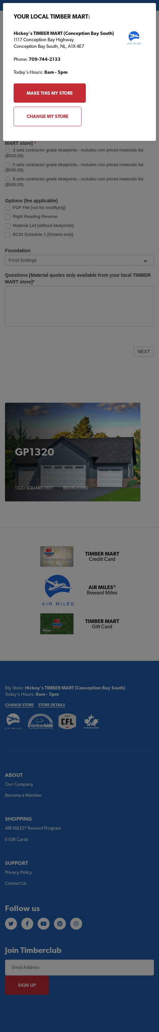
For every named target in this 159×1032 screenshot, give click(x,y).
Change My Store (48, 116)
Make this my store (50, 93)
